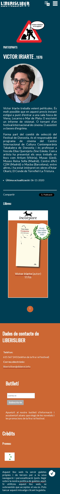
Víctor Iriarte (23, 273)
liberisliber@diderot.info (16, 366)
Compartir (9, 194)
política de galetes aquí (32, 480)
